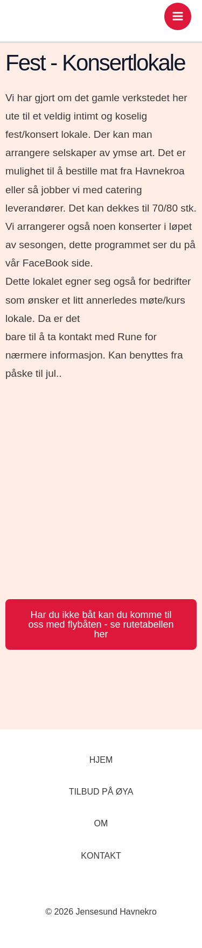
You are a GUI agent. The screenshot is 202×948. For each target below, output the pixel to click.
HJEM (101, 759)
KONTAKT (101, 855)
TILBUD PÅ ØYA (101, 791)
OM (101, 823)
